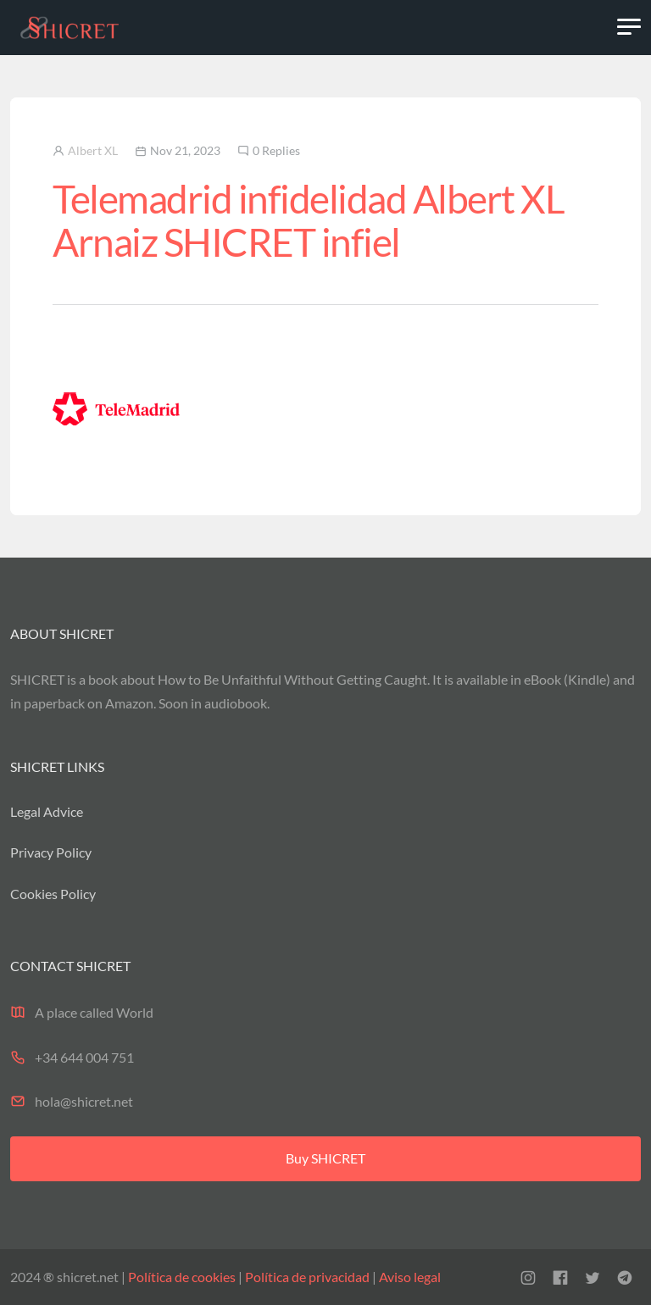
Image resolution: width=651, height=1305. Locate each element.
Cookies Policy (53, 894)
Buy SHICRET (325, 1158)
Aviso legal (408, 1277)
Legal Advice (46, 811)
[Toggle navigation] (629, 27)
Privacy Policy (51, 852)
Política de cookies (182, 1277)
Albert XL (93, 150)
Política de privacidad (307, 1277)
